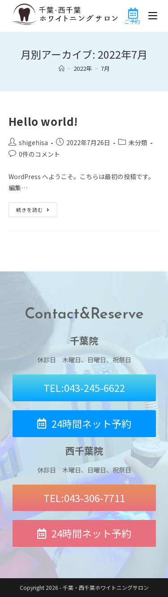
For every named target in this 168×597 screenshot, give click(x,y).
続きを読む (36, 207)
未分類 (138, 142)
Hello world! (43, 121)
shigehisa (33, 142)
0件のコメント (39, 154)
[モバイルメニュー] (152, 15)
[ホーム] (62, 68)
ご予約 (132, 21)
